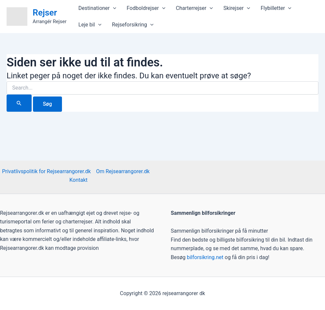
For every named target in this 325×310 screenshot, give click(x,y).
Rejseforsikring (133, 25)
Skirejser (236, 8)
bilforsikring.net (206, 257)
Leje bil (90, 25)
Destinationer (97, 8)
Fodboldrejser (146, 8)
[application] (113, 8)
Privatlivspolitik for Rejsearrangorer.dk (46, 171)
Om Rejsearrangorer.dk (122, 171)
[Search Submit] (19, 103)
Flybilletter (276, 8)
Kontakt (78, 180)
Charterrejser (194, 8)
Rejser (45, 13)
